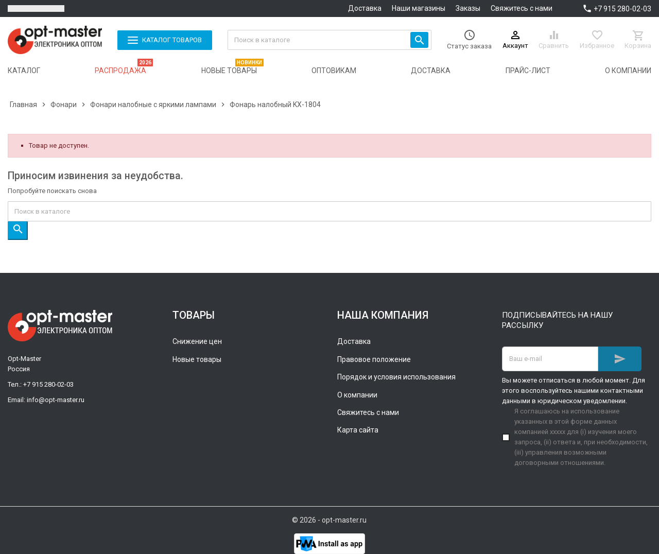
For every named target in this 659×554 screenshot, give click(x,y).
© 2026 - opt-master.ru (329, 520)
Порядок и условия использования (396, 377)
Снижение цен (197, 341)
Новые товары (196, 359)
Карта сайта (357, 430)
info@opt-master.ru (55, 400)
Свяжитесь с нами (521, 8)
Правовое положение (374, 359)
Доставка (364, 8)
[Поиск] (330, 40)
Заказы (468, 8)
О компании (357, 395)
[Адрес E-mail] (550, 359)
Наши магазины (418, 8)
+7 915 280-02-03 (622, 9)
